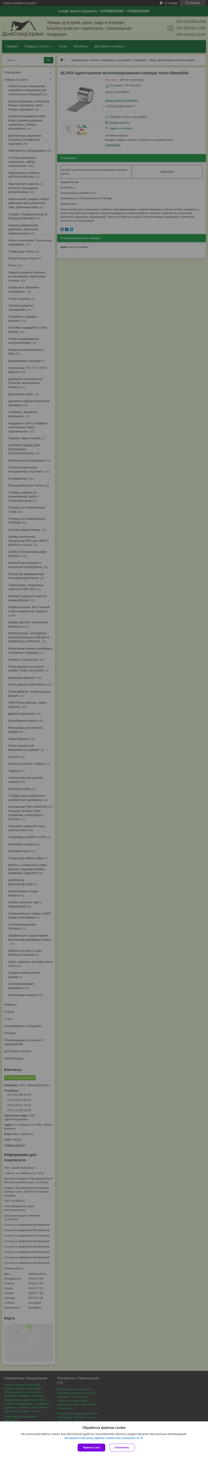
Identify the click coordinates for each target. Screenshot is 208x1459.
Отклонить (122, 1447)
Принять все (91, 1447)
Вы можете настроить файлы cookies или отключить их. (102, 1438)
